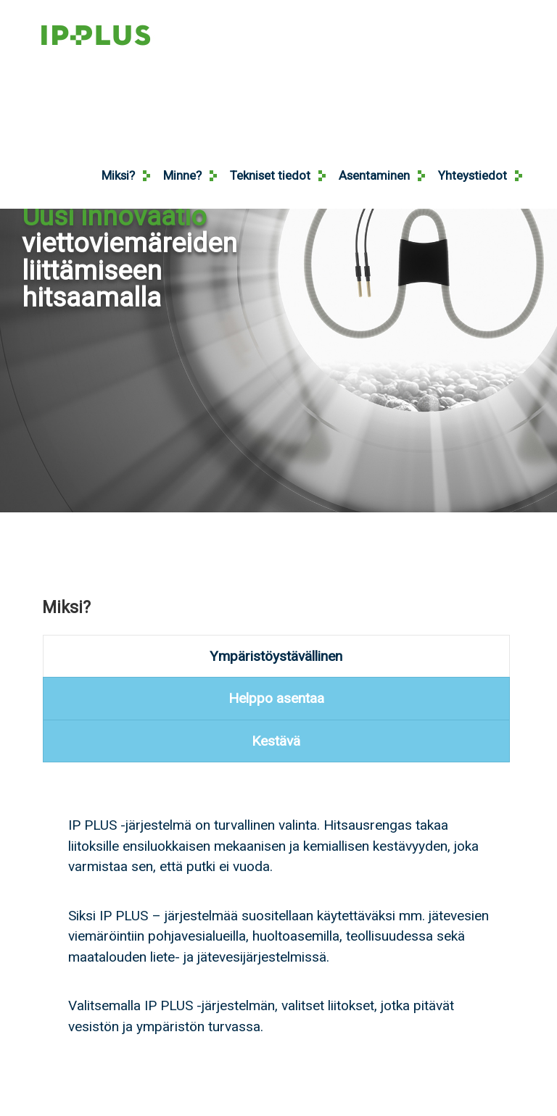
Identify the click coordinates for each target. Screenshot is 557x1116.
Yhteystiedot (472, 175)
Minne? (182, 175)
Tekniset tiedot (270, 175)
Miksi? (118, 175)
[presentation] (276, 656)
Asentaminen (374, 175)
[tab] (276, 656)
